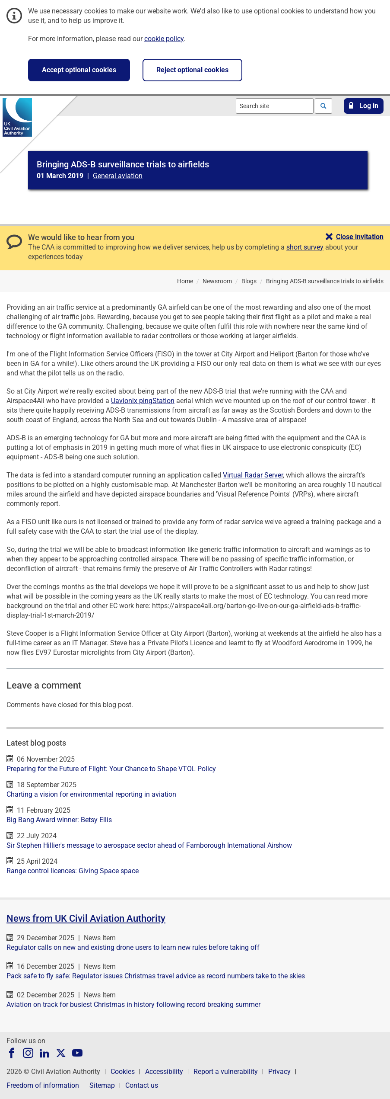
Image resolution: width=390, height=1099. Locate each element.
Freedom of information (42, 1085)
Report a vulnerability (225, 1071)
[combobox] (275, 106)
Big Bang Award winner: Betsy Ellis (59, 820)
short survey (304, 247)
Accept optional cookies (79, 70)
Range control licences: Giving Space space (72, 871)
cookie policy (164, 39)
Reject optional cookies (192, 70)
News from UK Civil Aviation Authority (85, 918)
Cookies (123, 1071)
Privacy (279, 1071)
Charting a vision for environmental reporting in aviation (91, 794)
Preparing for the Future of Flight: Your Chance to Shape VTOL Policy (111, 769)
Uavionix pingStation (142, 401)
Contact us (141, 1085)
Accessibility (164, 1071)
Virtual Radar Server (253, 475)
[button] (364, 106)
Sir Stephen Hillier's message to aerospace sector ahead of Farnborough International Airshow (149, 845)
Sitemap (102, 1085)
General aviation (118, 176)
